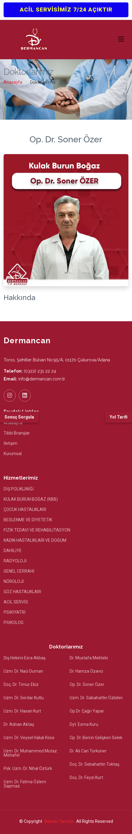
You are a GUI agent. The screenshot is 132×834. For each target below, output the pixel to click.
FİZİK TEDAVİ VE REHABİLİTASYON (37, 530)
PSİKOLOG (14, 622)
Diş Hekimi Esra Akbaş (25, 658)
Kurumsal (13, 453)
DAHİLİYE (13, 550)
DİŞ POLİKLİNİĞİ (19, 489)
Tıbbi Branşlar (17, 433)
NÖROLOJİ (14, 581)
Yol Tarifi (118, 417)
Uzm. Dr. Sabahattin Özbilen (96, 698)
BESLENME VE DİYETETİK (28, 520)
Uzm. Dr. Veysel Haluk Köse (29, 737)
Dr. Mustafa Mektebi (89, 658)
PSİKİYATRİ (15, 612)
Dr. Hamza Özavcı (86, 671)
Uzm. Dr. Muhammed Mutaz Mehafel (30, 753)
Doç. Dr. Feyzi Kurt (86, 777)
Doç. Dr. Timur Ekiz (21, 684)
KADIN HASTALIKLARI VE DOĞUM (35, 540)
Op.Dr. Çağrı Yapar (87, 711)
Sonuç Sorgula (19, 417)
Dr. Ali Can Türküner (88, 751)
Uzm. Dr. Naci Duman (23, 671)
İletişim (10, 443)
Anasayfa (13, 82)
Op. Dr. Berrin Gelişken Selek (96, 737)
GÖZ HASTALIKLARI (22, 592)
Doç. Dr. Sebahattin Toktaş (94, 764)
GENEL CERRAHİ (19, 571)
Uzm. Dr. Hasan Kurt (22, 711)
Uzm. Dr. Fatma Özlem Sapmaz (25, 784)
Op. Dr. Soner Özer (87, 684)
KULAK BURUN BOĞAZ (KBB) (31, 499)
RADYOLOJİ (15, 561)
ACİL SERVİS (16, 602)
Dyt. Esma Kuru (84, 724)
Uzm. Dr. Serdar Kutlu (24, 698)
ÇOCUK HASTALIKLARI (25, 509)
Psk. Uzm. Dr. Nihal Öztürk (28, 768)
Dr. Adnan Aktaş (19, 724)
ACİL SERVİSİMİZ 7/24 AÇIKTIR (66, 9)
